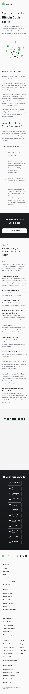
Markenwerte (7, 682)
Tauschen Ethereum (9, 657)
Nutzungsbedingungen (9, 669)
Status (22, 647)
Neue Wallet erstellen (14, 230)
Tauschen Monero (8, 647)
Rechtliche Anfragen (9, 679)
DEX (4, 574)
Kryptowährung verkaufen (10, 635)
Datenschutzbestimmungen (11, 672)
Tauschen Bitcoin (8, 644)
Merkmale (6, 571)
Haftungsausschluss (9, 675)
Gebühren (23, 650)
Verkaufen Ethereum (9, 628)
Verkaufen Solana (8, 625)
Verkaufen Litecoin (8, 622)
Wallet (5, 568)
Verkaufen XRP (7, 631)
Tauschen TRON (8, 650)
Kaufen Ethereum (8, 603)
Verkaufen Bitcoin (8, 618)
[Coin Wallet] (7, 4)
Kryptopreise (6, 584)
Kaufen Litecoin (7, 596)
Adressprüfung (7, 578)
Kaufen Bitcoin (7, 593)
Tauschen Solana (8, 653)
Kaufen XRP (6, 606)
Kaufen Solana (7, 600)
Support (22, 644)
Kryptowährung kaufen (9, 609)
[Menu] (26, 4)
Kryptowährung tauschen (10, 660)
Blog (21, 653)
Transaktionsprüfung (9, 581)
